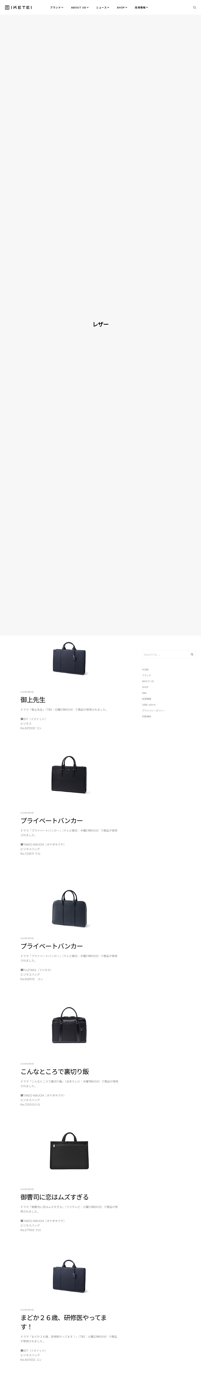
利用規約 (146, 716)
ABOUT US (148, 681)
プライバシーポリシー (153, 710)
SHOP (145, 687)
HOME (145, 669)
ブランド (146, 675)
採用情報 (146, 698)
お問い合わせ (149, 704)
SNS (144, 693)
